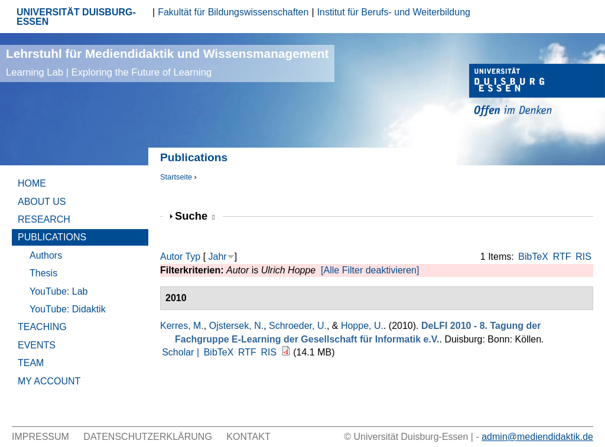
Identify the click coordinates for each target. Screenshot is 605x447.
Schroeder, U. (298, 326)
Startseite (176, 176)
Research (44, 219)
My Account (49, 381)
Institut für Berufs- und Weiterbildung (393, 12)
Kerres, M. (182, 326)
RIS (583, 257)
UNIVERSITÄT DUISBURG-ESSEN (76, 17)
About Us (42, 202)
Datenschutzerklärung (147, 437)
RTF (562, 257)
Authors (46, 255)
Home (32, 183)
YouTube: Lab (58, 291)
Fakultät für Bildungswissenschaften (233, 12)
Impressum (40, 437)
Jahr (218, 257)
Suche (195, 216)
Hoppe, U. (362, 326)
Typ (192, 257)
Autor (171, 257)
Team (31, 363)
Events (37, 345)
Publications (52, 237)
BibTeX (533, 257)
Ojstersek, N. (236, 326)
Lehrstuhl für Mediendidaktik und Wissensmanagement (167, 62)
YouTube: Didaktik (68, 309)
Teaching (42, 327)
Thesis (43, 273)
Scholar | (181, 352)
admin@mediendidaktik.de (537, 437)
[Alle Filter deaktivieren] (370, 270)
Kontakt (248, 437)
